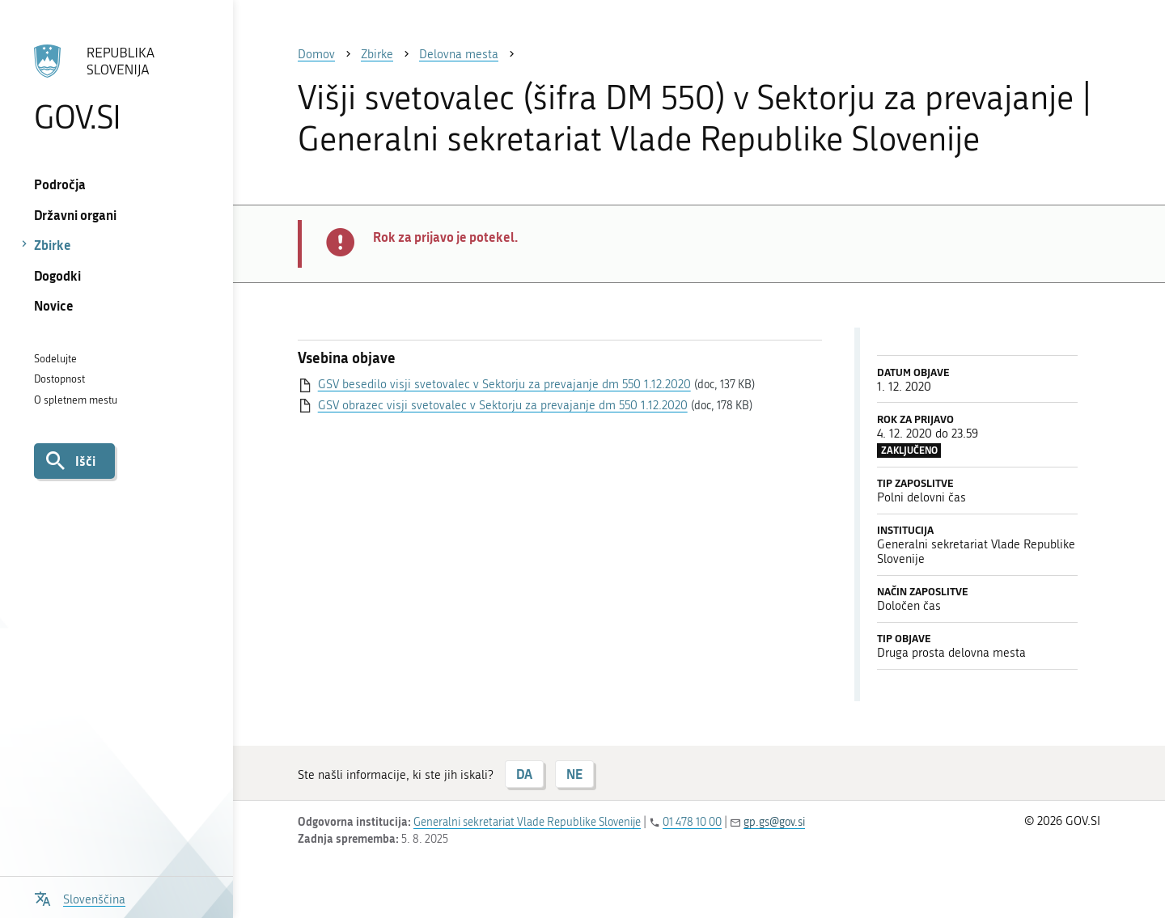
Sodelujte (55, 359)
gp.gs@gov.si (774, 822)
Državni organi (75, 214)
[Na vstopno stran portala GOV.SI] (116, 88)
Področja (60, 184)
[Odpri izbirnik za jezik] (79, 897)
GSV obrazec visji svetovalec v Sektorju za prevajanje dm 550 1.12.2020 (503, 405)
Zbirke (52, 244)
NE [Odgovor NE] (574, 773)
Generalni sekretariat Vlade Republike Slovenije (527, 822)
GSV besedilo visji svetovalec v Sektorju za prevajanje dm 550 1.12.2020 (504, 384)
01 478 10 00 (692, 822)
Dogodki (57, 275)
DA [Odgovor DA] (524, 773)
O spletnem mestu (75, 400)
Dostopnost (59, 379)
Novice (54, 305)
